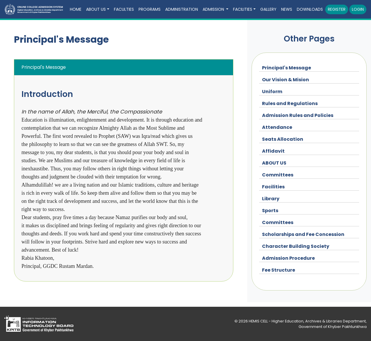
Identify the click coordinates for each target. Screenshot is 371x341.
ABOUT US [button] (96, 9)
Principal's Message (286, 67)
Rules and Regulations (290, 103)
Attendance (277, 127)
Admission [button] (214, 9)
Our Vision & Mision (285, 79)
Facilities (273, 186)
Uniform (272, 91)
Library (270, 198)
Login (358, 9)
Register (336, 9)
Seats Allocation (282, 139)
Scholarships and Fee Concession (303, 234)
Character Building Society (295, 246)
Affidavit (273, 151)
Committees (277, 175)
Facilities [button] (242, 9)
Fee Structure (278, 270)
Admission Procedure (288, 258)
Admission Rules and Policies (297, 115)
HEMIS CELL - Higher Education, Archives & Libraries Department (307, 321)
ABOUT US (274, 163)
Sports (270, 210)
